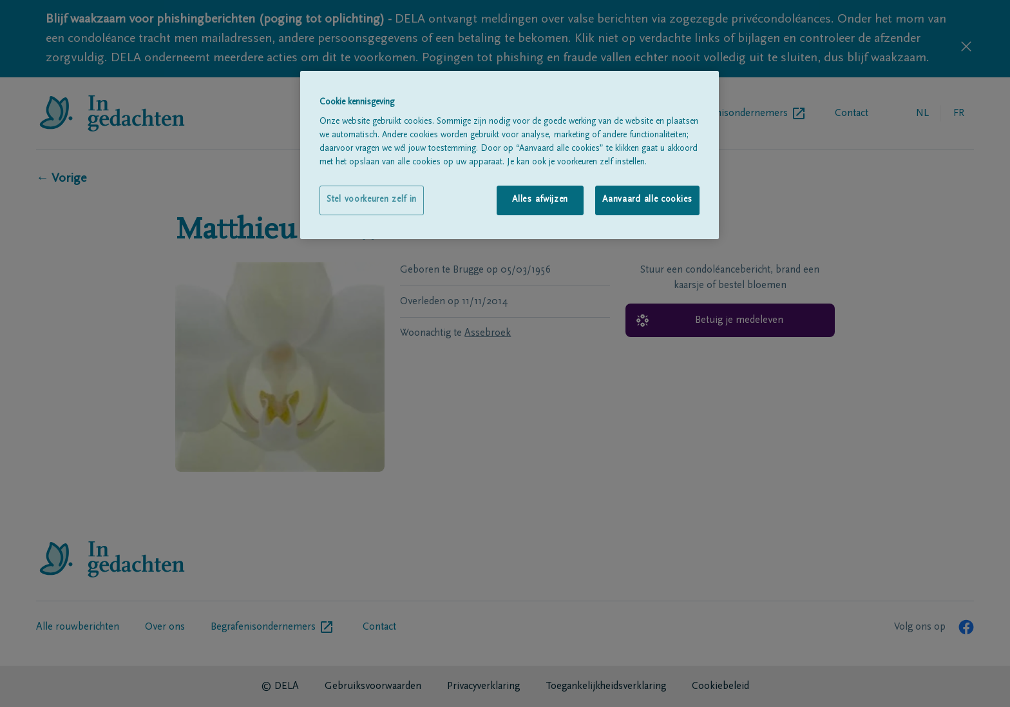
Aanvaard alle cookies (647, 199)
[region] (509, 155)
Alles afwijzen (540, 199)
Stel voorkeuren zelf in (372, 199)
